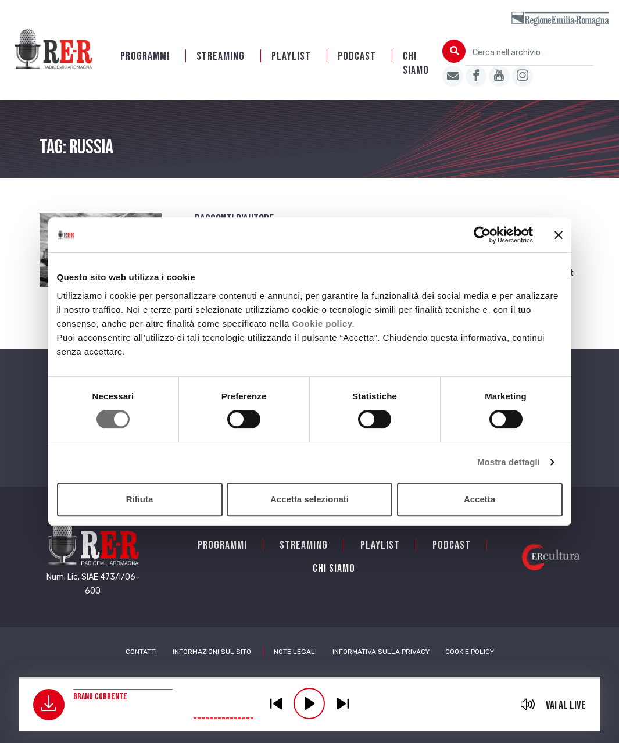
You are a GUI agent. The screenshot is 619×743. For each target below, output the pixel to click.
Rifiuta (139, 499)
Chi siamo (416, 63)
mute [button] (527, 704)
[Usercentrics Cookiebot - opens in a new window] (482, 235)
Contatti (141, 652)
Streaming (220, 56)
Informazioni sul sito (212, 652)
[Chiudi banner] (558, 235)
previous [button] (276, 703)
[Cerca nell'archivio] (529, 53)
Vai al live (566, 705)
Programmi (145, 56)
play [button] (309, 703)
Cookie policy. (323, 323)
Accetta (479, 499)
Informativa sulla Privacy (381, 652)
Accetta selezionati (309, 499)
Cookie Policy (469, 652)
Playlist (291, 56)
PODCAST (357, 56)
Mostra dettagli (508, 462)
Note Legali (295, 652)
